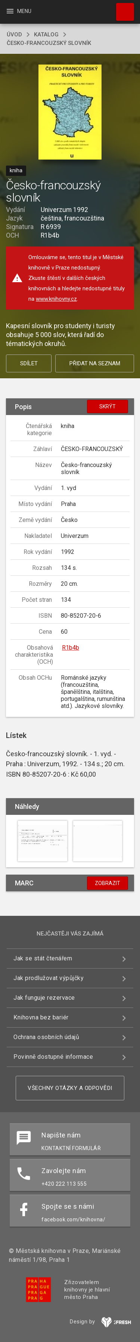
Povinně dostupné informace (53, 1056)
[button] (70, 113)
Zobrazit (107, 883)
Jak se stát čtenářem (42, 958)
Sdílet (29, 363)
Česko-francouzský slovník (49, 43)
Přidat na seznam (94, 363)
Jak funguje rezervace (44, 997)
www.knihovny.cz (56, 298)
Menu (18, 11)
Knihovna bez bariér (41, 1017)
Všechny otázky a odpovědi (70, 1088)
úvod (14, 34)
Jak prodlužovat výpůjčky (48, 978)
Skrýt (107, 406)
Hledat (121, 8)
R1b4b (70, 647)
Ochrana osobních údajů (46, 1037)
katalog (46, 34)
